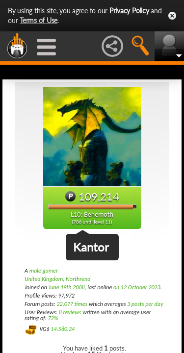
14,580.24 (63, 329)
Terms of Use (38, 20)
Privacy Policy (129, 10)
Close (172, 16)
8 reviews (70, 312)
